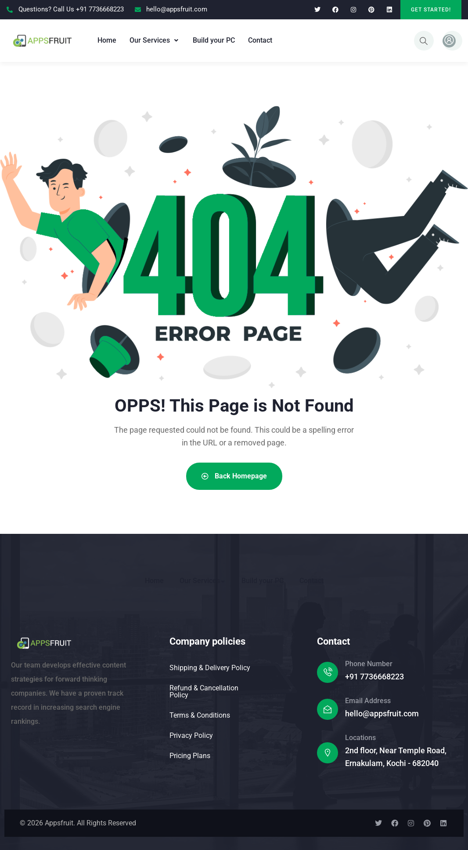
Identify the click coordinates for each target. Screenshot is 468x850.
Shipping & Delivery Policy (209, 668)
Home (106, 40)
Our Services (155, 40)
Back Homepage (234, 476)
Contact (260, 40)
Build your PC (214, 40)
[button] (154, 40)
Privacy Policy (191, 735)
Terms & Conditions (199, 715)
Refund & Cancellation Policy (203, 691)
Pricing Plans (189, 756)
